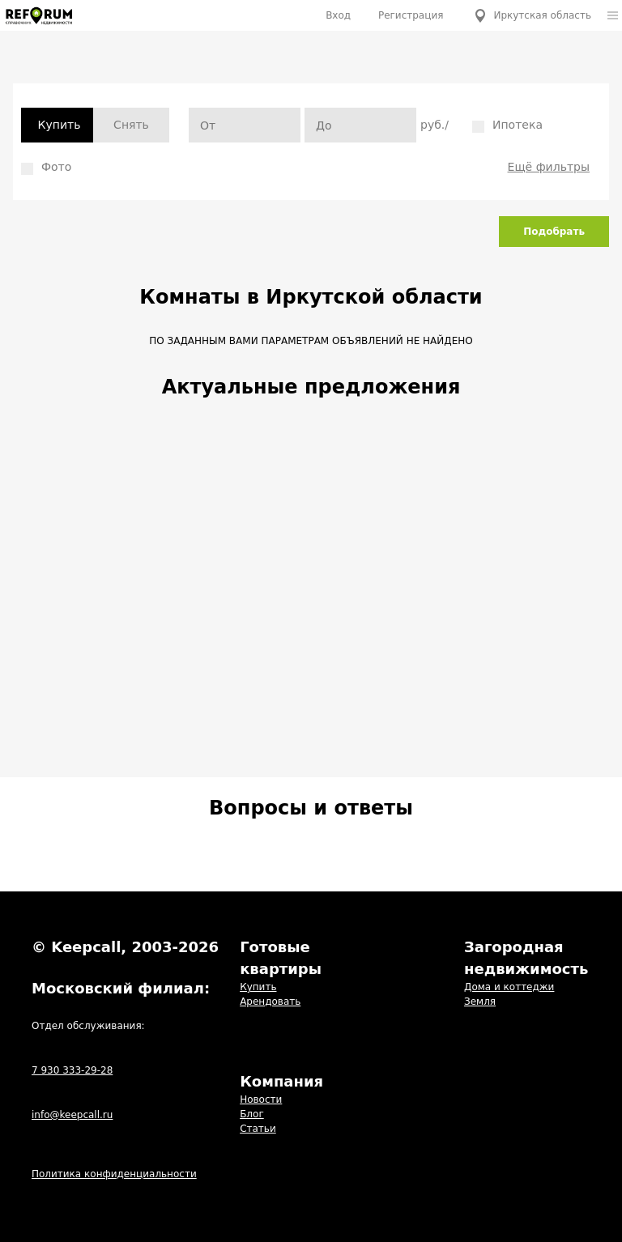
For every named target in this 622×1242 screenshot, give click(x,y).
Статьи (258, 1128)
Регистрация (410, 15)
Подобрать (554, 231)
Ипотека (507, 125)
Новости (261, 1099)
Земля (480, 1001)
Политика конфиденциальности (114, 1174)
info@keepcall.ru (72, 1115)
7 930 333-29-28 (72, 1070)
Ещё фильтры (549, 166)
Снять (131, 124)
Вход (338, 15)
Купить (59, 124)
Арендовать (270, 1001)
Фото (46, 167)
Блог (252, 1114)
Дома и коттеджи (509, 987)
